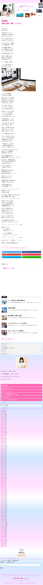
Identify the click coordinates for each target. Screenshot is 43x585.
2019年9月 (3, 492)
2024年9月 (3, 425)
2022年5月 (3, 456)
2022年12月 (3, 446)
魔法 (20, 247)
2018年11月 (3, 506)
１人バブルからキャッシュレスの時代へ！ (18, 323)
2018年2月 (3, 519)
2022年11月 (3, 448)
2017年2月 (3, 536)
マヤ (3, 247)
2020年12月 (3, 478)
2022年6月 (3, 455)
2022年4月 (3, 457)
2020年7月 (3, 480)
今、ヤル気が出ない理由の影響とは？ (17, 300)
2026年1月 (3, 415)
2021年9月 (3, 467)
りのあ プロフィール (5, 343)
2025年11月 (3, 418)
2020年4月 (3, 484)
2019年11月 (3, 490)
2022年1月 (3, 462)
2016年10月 (3, 541)
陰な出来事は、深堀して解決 (15, 315)
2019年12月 (3, 488)
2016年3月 (3, 544)
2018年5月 (3, 515)
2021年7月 (3, 470)
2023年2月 (3, 443)
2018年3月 (3, 518)
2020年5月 (3, 483)
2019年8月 (3, 494)
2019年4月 (3, 499)
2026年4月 (3, 411)
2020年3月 (3, 485)
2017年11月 (3, 523)
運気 (15, 247)
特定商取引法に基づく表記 (34, 575)
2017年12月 (3, 522)
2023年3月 (3, 442)
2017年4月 (3, 533)
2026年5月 (3, 410)
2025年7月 (3, 421)
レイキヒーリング (26, 575)
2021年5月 (3, 473)
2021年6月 (3, 471)
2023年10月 (3, 432)
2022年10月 (3, 449)
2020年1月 (3, 487)
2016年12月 (3, 539)
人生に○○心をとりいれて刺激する (16, 330)
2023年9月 (3, 434)
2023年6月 (3, 438)
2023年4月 (3, 441)
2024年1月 (3, 428)
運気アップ (17, 247)
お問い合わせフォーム (5, 353)
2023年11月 (3, 431)
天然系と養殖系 (11, 308)
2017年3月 (3, 534)
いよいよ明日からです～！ (9, 339)
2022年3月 (3, 459)
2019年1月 (3, 504)
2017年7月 (3, 529)
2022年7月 (3, 453)
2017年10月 (3, 525)
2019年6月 (3, 497)
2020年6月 (3, 481)
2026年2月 (3, 414)
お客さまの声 (3, 349)
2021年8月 (3, 469)
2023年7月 (3, 436)
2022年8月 (3, 452)
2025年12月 (3, 417)
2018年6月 (3, 513)
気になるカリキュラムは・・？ (10, 338)
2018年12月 (3, 505)
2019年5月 (3, 498)
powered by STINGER (34, 583)
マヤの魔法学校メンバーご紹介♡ (7, 347)
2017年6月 (3, 530)
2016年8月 (3, 543)
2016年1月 (3, 546)
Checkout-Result (3, 574)
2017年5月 (3, 532)
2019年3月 (3, 501)
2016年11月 (3, 540)
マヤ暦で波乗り (11, 247)
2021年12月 (3, 463)
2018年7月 (3, 512)
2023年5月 (3, 439)
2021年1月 (3, 477)
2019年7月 (3, 495)
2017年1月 (3, 537)
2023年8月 (3, 435)
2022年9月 (3, 450)
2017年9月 (3, 526)
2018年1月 (3, 520)
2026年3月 (3, 413)
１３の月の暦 (24, 247)
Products (8, 574)
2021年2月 (3, 476)
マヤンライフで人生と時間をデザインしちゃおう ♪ (21, 580)
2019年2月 (3, 502)
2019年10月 (3, 491)
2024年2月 (3, 427)
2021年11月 (3, 464)
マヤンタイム (6, 247)
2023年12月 (3, 429)
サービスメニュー (4, 345)
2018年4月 (3, 516)
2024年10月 (3, 424)
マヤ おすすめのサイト (8, 575)
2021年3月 (3, 474)
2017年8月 (3, 527)
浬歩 (7, 264)
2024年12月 (3, 422)
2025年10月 (3, 420)
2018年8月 (3, 511)
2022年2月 (3, 460)
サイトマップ (3, 351)
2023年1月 (3, 445)
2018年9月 (3, 509)
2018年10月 (3, 508)
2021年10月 (3, 466)
